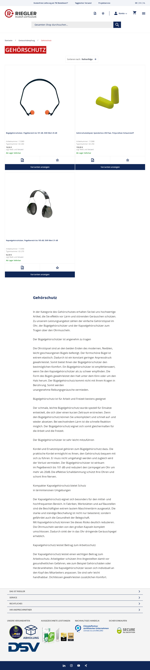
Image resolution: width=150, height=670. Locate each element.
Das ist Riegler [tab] (17, 591)
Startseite (8, 40)
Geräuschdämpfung (27, 40)
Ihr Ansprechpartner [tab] (21, 609)
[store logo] (20, 13)
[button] (123, 13)
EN (140, 3)
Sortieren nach (73, 59)
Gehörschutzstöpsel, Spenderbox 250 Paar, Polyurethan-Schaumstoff (105, 133)
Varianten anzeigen (39, 167)
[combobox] (76, 25)
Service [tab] (13, 597)
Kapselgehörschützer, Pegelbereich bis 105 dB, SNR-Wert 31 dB (32, 240)
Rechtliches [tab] (16, 603)
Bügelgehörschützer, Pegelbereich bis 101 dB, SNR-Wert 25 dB (31, 133)
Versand (20, 150)
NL (144, 3)
